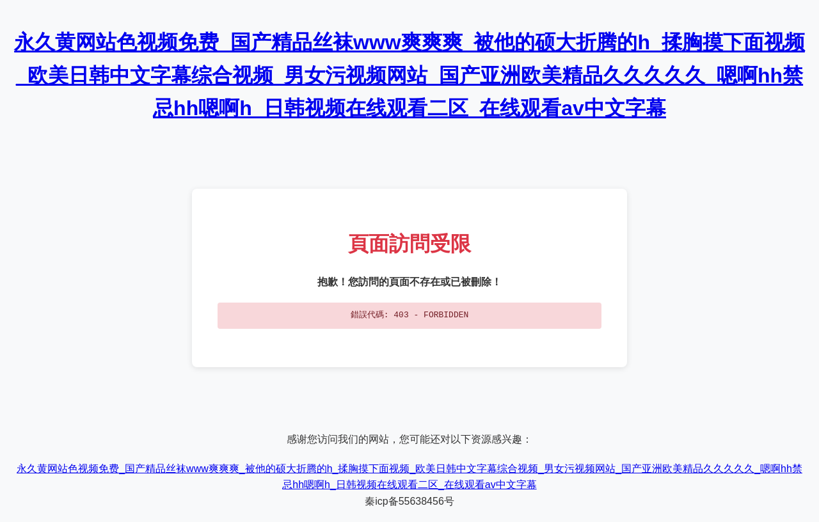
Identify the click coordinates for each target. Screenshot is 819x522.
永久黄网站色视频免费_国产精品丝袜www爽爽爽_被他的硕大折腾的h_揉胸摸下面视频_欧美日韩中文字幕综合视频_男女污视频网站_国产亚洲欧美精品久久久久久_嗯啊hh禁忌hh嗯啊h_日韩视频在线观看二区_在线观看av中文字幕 (409, 75)
